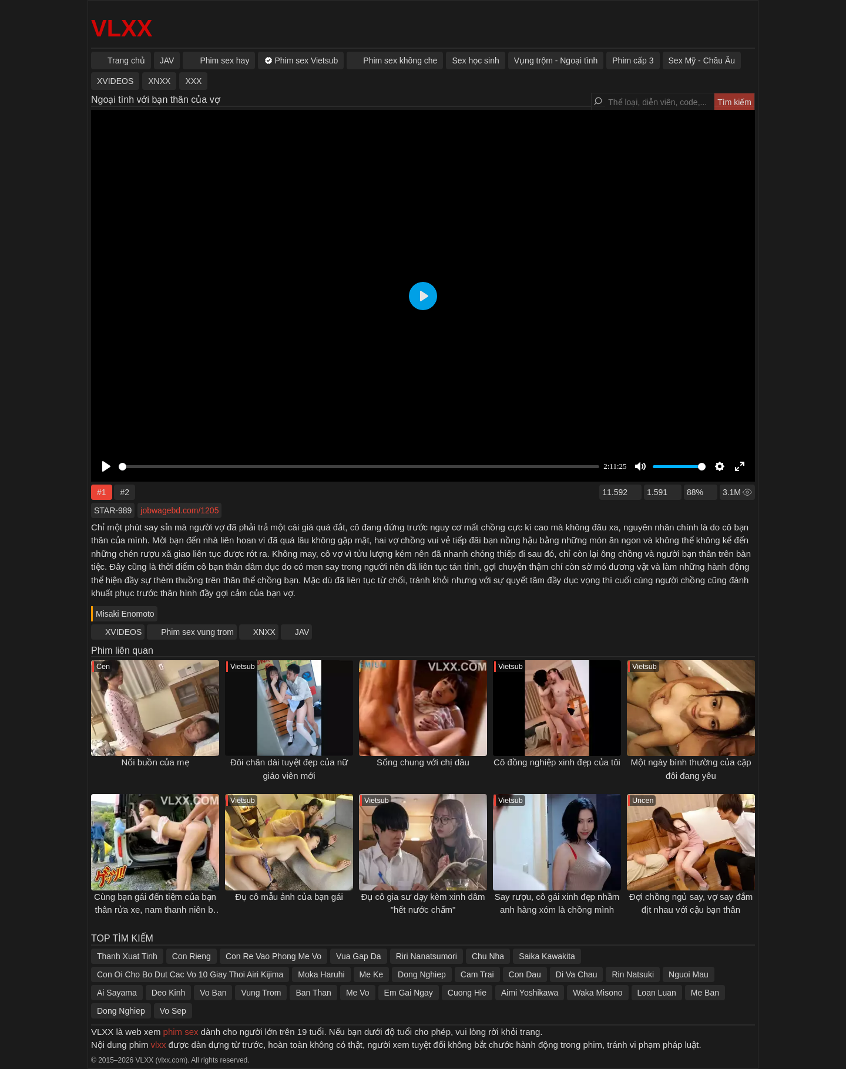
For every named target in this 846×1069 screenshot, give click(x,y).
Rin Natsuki (633, 974)
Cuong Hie (467, 992)
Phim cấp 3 (632, 60)
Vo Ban (213, 992)
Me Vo (358, 992)
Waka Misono (597, 992)
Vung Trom (261, 992)
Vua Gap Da (358, 956)
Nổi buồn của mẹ (155, 762)
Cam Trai (477, 974)
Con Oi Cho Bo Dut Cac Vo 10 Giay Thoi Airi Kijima (190, 974)
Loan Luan (656, 992)
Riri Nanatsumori (426, 956)
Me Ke (371, 974)
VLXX (121, 28)
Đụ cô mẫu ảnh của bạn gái (289, 897)
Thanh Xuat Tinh (127, 956)
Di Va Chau (576, 974)
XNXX (264, 632)
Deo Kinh (169, 992)
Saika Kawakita (547, 956)
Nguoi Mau (689, 974)
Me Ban (705, 992)
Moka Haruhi (321, 974)
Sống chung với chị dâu (423, 762)
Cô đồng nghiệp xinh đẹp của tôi (557, 762)
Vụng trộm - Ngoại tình (556, 60)
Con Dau (525, 974)
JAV (302, 632)
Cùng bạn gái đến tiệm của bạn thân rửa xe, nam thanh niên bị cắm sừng (155, 910)
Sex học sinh (475, 60)
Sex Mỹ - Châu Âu (702, 60)
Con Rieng (191, 956)
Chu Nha (488, 956)
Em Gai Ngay (408, 992)
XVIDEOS (123, 632)
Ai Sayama (117, 992)
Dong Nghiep (422, 974)
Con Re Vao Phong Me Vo (273, 956)
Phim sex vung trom (197, 632)
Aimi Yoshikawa (529, 992)
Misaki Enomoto (125, 613)
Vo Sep (173, 1011)
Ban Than (313, 992)
